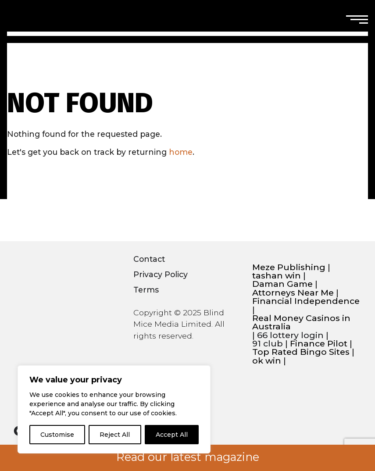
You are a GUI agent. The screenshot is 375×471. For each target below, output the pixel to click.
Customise (57, 435)
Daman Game (282, 284)
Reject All (115, 435)
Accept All (172, 435)
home (181, 152)
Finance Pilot (318, 343)
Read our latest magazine (187, 457)
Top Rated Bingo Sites (301, 352)
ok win (266, 361)
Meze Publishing (288, 267)
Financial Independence (306, 301)
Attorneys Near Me (293, 293)
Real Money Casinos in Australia (301, 322)
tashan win (276, 275)
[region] (114, 409)
